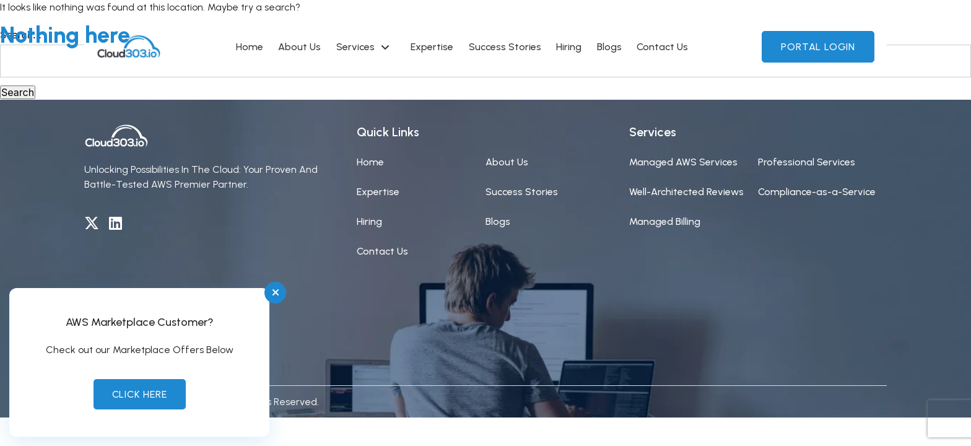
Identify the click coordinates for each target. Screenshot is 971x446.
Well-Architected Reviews (686, 192)
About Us (507, 162)
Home (370, 162)
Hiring (369, 221)
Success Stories (522, 192)
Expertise (378, 192)
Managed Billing (664, 221)
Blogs (498, 221)
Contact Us (382, 251)
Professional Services (806, 162)
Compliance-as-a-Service (817, 192)
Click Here (139, 394)
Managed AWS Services (683, 162)
